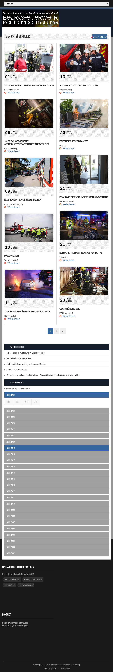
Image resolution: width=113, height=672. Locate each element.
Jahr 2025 (11, 410)
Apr (35, 402)
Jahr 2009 (11, 509)
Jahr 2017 (11, 460)
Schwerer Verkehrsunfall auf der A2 (80, 253)
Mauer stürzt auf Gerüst (17, 369)
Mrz (26, 402)
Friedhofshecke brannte (73, 141)
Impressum (65, 669)
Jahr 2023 (11, 423)
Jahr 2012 (11, 491)
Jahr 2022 (11, 429)
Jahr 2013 (11, 485)
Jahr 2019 (11, 448)
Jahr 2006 (11, 528)
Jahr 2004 (11, 540)
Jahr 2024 (11, 417)
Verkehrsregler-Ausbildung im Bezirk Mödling (25, 353)
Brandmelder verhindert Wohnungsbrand (83, 197)
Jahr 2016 (11, 466)
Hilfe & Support (49, 669)
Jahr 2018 (11, 454)
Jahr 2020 (11, 441)
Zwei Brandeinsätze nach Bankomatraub (27, 311)
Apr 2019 (99, 37)
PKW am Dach (11, 256)
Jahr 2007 (11, 522)
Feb (17, 402)
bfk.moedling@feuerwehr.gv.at (15, 625)
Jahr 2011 (11, 497)
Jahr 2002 (11, 553)
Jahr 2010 (11, 503)
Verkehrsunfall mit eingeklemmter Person (29, 85)
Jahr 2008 (11, 516)
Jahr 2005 (11, 534)
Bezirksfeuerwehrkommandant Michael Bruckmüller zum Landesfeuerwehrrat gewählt (42, 375)
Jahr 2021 (11, 435)
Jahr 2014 (11, 479)
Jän (8, 402)
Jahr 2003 (11, 547)
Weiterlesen (13, 92)
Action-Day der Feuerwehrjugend (78, 85)
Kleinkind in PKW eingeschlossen (22, 200)
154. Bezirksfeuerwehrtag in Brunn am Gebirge (26, 364)
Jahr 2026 (11, 394)
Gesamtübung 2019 (69, 308)
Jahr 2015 (11, 472)
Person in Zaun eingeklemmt (19, 358)
